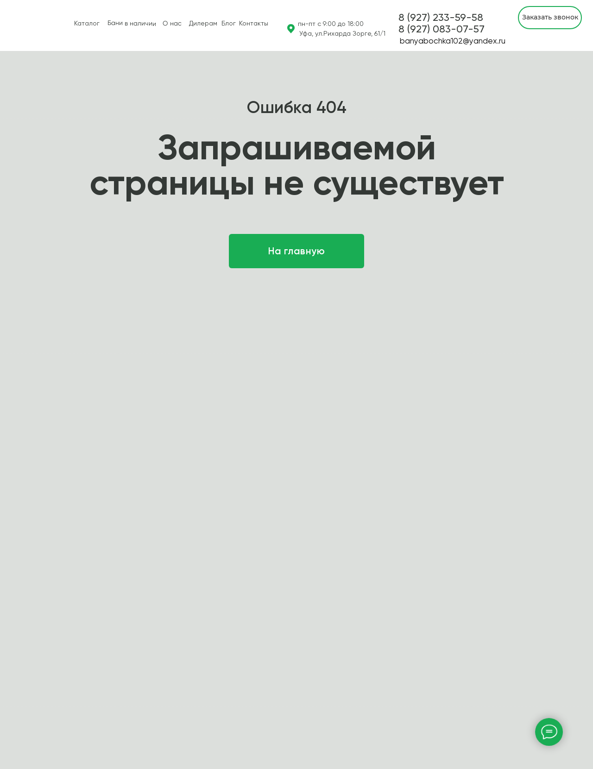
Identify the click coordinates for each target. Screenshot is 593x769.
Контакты (253, 23)
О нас (172, 23)
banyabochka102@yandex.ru (452, 40)
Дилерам (203, 23)
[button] (441, 29)
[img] (14, 25)
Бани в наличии (131, 23)
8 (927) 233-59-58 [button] (440, 17)
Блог (228, 23)
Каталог (87, 23)
